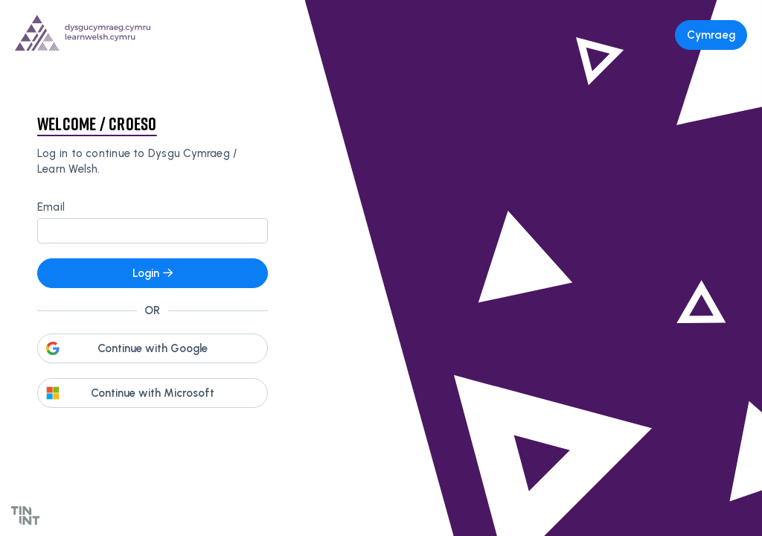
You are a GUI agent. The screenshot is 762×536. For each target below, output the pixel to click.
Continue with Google (152, 348)
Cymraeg (711, 35)
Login (152, 273)
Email (51, 207)
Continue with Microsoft (152, 393)
